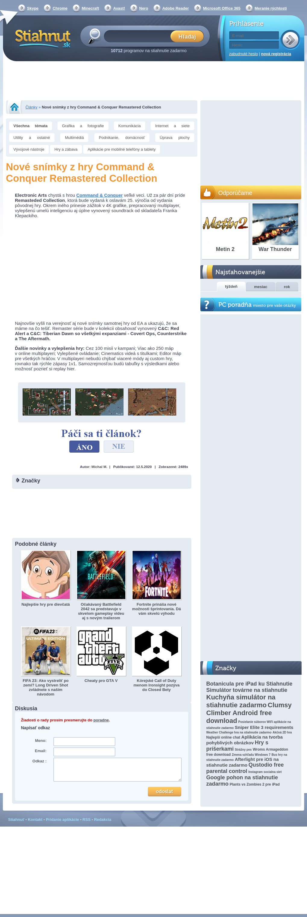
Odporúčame (235, 193)
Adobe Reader (175, 8)
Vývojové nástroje (29, 149)
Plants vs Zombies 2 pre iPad (255, 784)
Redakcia (102, 819)
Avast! (119, 8)
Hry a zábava (66, 149)
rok (287, 286)
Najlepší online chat (223, 737)
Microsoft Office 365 (221, 8)
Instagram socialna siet (265, 772)
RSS (87, 819)
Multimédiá (74, 137)
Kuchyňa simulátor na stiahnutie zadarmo (241, 701)
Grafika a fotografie (83, 126)
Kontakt (35, 819)
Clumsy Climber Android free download (249, 712)
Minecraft (90, 8)
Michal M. (100, 467)
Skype (33, 8)
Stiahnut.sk (41, 38)
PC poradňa (257, 304)
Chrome (60, 8)
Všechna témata (31, 126)
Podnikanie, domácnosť (122, 137)
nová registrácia (276, 54)
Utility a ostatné (32, 137)
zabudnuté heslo (243, 54)
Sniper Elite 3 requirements (264, 727)
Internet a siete (172, 126)
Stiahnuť (16, 819)
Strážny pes (243, 749)
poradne (101, 720)
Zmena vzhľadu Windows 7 (251, 754)
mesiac (260, 286)
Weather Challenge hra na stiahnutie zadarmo (239, 732)
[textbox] (139, 36)
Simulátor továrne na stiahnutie (246, 690)
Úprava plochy (175, 137)
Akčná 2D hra (282, 732)
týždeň (231, 286)
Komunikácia (129, 126)
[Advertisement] (154, 81)
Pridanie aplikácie (62, 819)
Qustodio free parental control (245, 768)
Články (32, 107)
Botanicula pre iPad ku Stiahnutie (249, 684)
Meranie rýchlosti (271, 8)
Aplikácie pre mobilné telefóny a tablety (121, 149)
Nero (143, 8)
